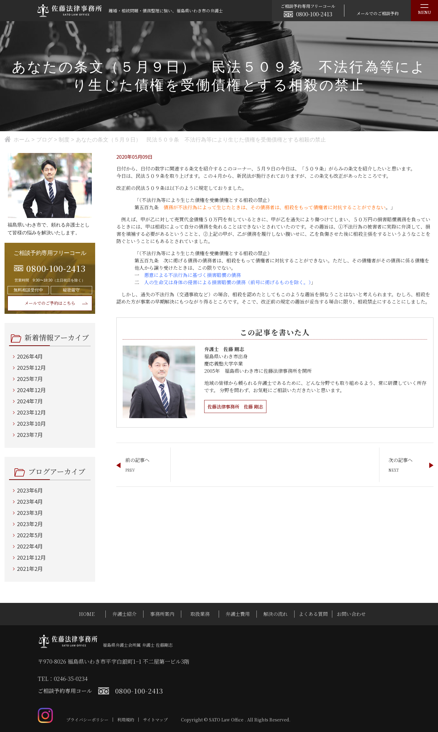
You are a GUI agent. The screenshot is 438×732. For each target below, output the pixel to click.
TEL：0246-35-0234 (63, 678)
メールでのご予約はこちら (49, 303)
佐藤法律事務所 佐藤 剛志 (237, 406)
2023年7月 (30, 434)
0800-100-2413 (314, 14)
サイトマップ (155, 719)
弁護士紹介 (124, 613)
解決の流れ (275, 613)
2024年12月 (31, 390)
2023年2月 (30, 524)
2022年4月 (30, 546)
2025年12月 (31, 367)
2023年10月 (31, 423)
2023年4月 (30, 501)
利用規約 (125, 719)
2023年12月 (31, 412)
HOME (87, 613)
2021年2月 (30, 568)
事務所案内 (162, 613)
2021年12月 (31, 557)
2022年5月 (30, 535)
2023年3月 (30, 512)
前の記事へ (137, 460)
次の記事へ (400, 460)
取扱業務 (200, 613)
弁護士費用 (238, 613)
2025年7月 (30, 378)
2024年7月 (30, 401)
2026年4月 (30, 356)
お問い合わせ (351, 613)
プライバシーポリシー (87, 719)
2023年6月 (30, 490)
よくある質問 (313, 613)
